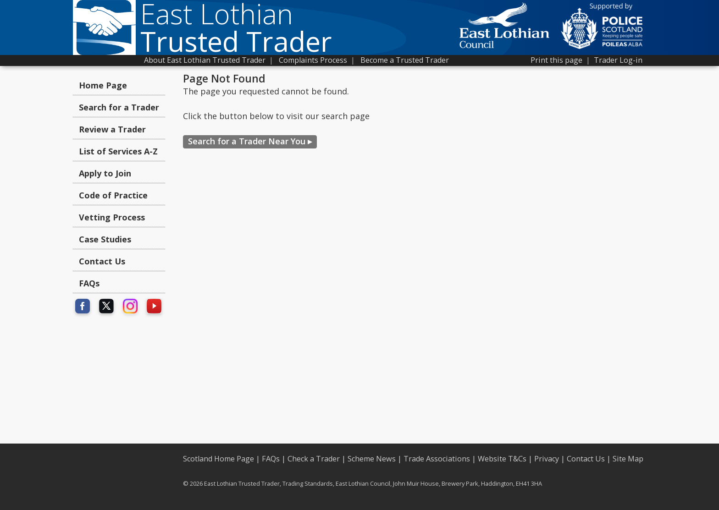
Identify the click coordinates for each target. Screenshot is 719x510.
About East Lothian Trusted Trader (204, 60)
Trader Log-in (618, 60)
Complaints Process (313, 60)
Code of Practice (113, 195)
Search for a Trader (119, 107)
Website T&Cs (502, 459)
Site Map (628, 459)
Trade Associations (437, 459)
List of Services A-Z (118, 151)
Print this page (556, 60)
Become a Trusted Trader (404, 60)
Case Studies (105, 239)
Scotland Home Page (218, 459)
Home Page (103, 85)
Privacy (546, 459)
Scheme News (372, 459)
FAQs (89, 283)
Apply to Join (105, 173)
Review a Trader (112, 129)
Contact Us (102, 261)
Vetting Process (112, 217)
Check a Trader (314, 459)
